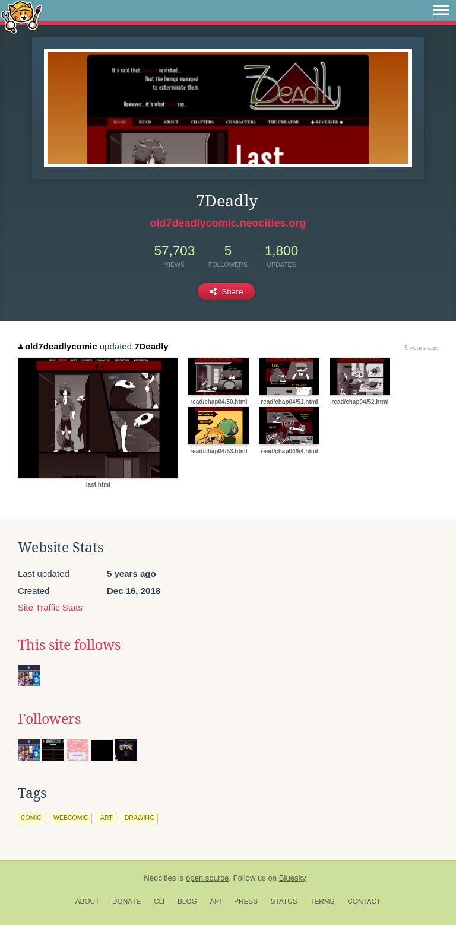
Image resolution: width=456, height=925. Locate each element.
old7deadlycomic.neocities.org (228, 223)
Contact (364, 901)
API (215, 901)
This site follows (69, 645)
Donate (126, 901)
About (87, 901)
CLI (159, 901)
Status (284, 901)
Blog (187, 901)
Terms (322, 901)
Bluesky (292, 877)
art (106, 817)
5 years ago (421, 347)
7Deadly (151, 346)
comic (31, 817)
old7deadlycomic (57, 346)
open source (207, 877)
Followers (49, 719)
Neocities (160, 877)
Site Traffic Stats (50, 607)
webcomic (70, 817)
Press (246, 901)
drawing (139, 817)
